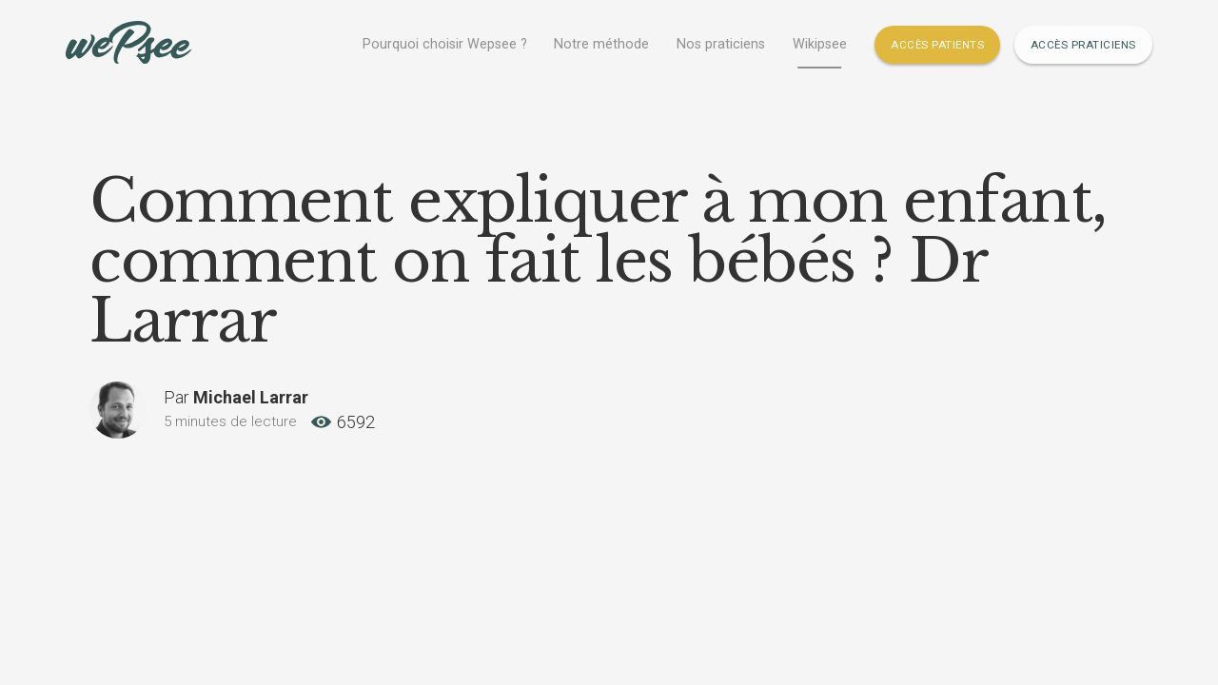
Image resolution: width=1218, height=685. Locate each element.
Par (236, 397)
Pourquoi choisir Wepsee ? (445, 44)
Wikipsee (820, 44)
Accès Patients (937, 44)
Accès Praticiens (1083, 44)
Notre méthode (601, 44)
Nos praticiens (721, 44)
